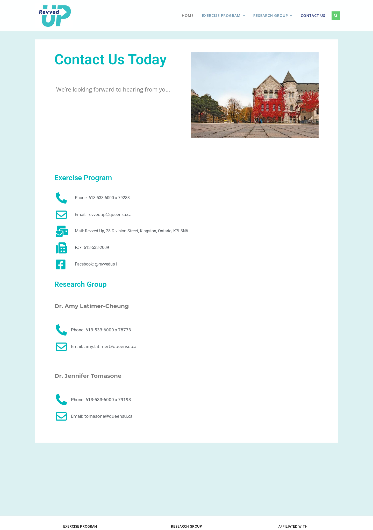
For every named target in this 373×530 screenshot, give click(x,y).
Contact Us (313, 15)
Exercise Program (221, 15)
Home (188, 15)
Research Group (270, 15)
